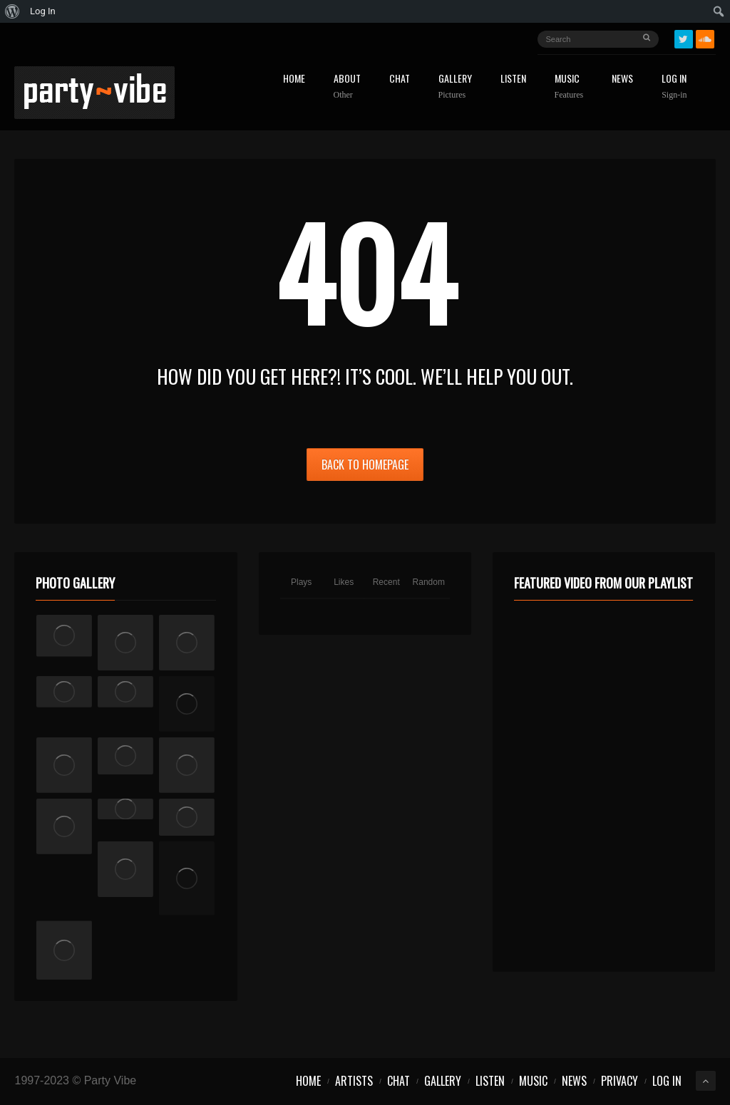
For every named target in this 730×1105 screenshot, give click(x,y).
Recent (386, 582)
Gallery (455, 86)
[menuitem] (12, 11)
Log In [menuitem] (43, 11)
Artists (354, 1080)
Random (429, 582)
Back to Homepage (365, 464)
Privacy (619, 1080)
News (622, 79)
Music (569, 86)
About (347, 86)
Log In (674, 86)
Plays (301, 582)
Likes (344, 582)
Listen (513, 79)
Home (294, 79)
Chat (399, 79)
